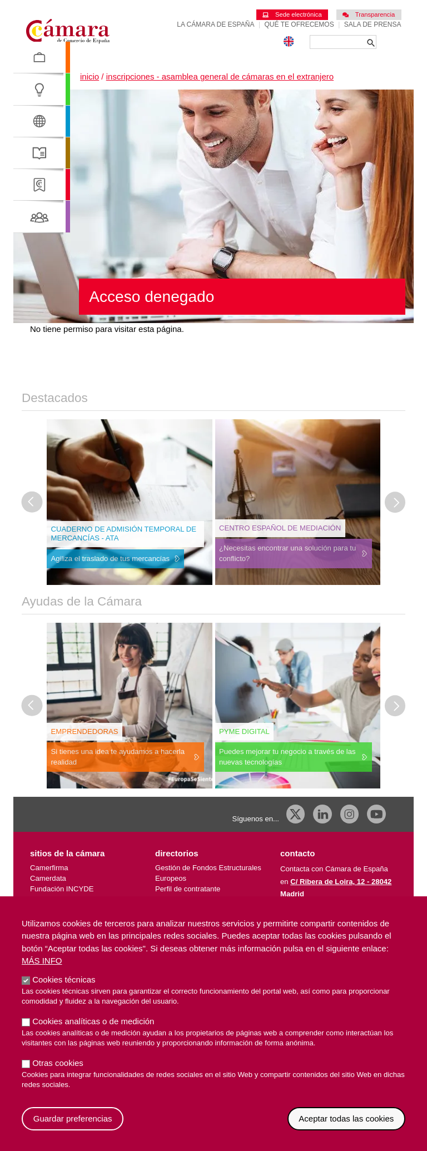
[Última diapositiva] (32, 502)
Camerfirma (49, 868)
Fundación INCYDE (61, 889)
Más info (42, 972)
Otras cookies (57, 1074)
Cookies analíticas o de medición (93, 1033)
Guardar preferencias (72, 1130)
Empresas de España (190, 899)
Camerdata (48, 878)
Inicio (89, 76)
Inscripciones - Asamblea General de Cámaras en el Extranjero (220, 76)
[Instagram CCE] (349, 814)
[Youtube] (376, 814)
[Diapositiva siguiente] (395, 502)
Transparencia (368, 14)
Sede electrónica (291, 14)
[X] (295, 814)
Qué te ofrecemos (299, 24)
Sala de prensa (372, 24)
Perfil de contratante (187, 889)
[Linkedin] (322, 814)
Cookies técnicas (63, 991)
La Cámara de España (215, 24)
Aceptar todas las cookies (346, 1130)
